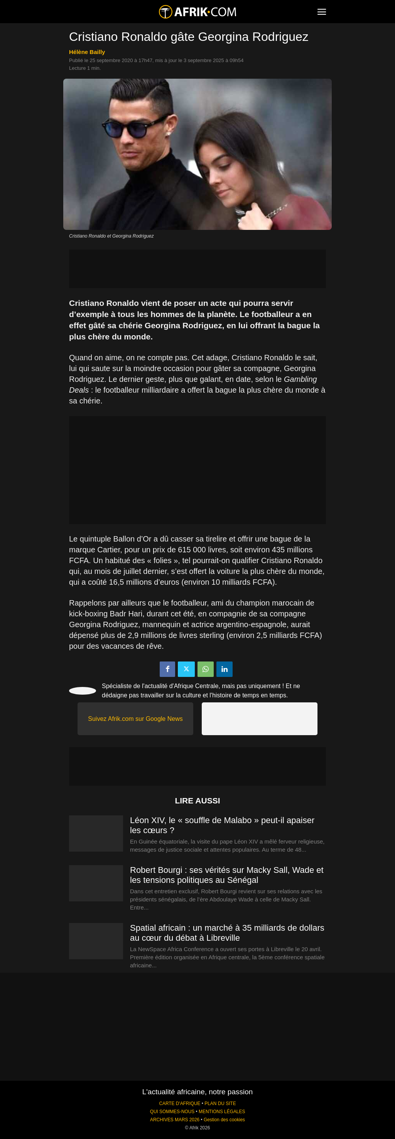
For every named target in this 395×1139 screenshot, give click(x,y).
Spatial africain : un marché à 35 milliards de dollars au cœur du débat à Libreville (227, 933)
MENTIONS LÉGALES (222, 1111)
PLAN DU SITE (220, 1103)
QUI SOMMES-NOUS (172, 1111)
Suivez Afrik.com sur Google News (135, 718)
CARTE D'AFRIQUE (179, 1103)
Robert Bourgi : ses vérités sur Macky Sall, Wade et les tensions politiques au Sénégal (227, 875)
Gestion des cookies (224, 1119)
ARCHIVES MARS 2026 (174, 1119)
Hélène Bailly (87, 52)
